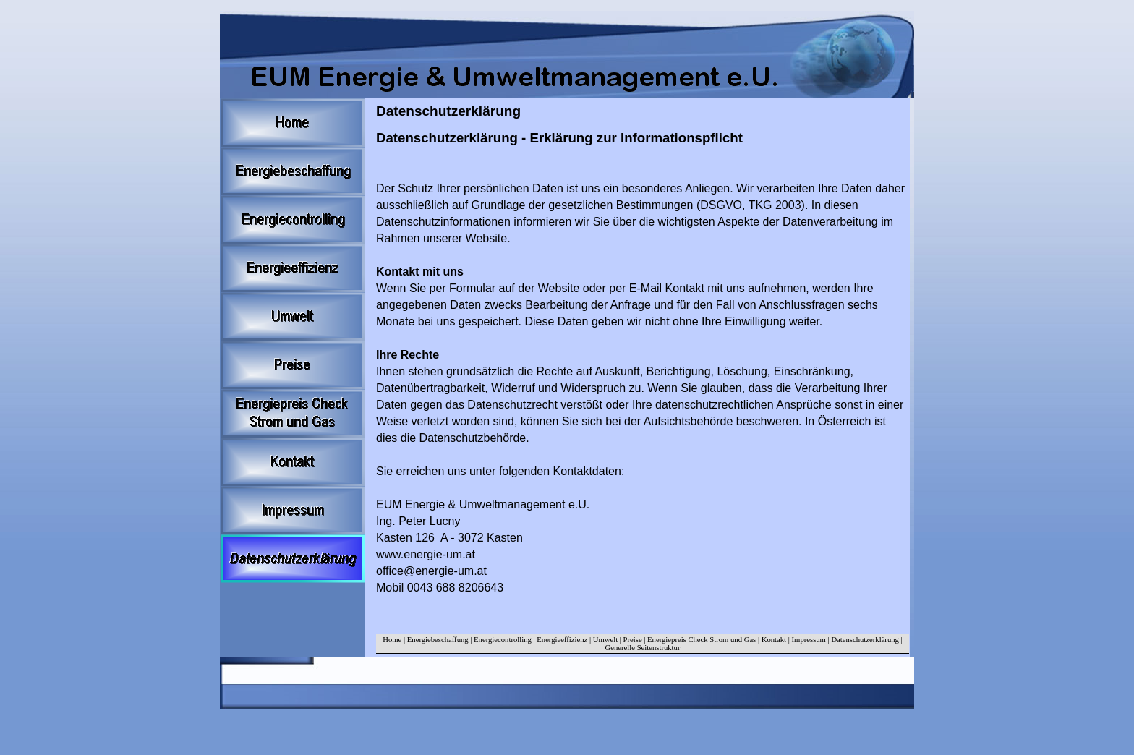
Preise (632, 640)
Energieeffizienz (562, 640)
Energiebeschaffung (438, 640)
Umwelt (605, 640)
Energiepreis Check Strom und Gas (701, 640)
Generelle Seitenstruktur (643, 648)
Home (392, 640)
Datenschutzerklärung (865, 640)
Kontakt (774, 640)
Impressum (810, 640)
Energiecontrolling (503, 640)
